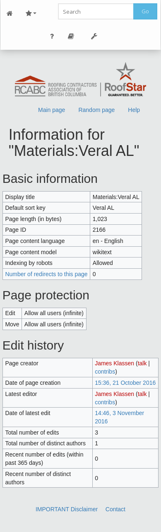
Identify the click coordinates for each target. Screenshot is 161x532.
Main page (51, 110)
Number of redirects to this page (46, 274)
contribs (105, 371)
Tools (94, 36)
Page (71, 36)
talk (142, 363)
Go (145, 11)
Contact (115, 509)
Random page (96, 110)
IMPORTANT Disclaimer (67, 509)
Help (134, 110)
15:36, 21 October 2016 (125, 382)
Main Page (10, 13)
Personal (52, 36)
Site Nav (31, 13)
